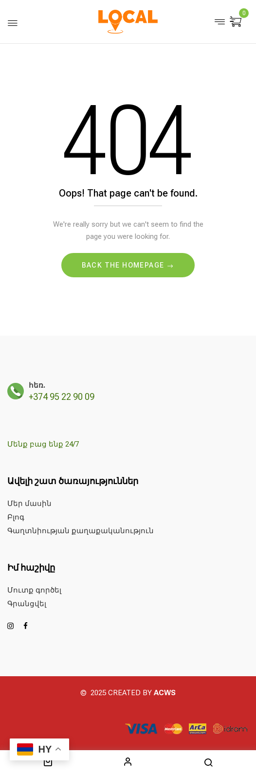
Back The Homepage (124, 265)
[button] (237, 22)
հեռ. (37, 385)
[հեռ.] (15, 391)
